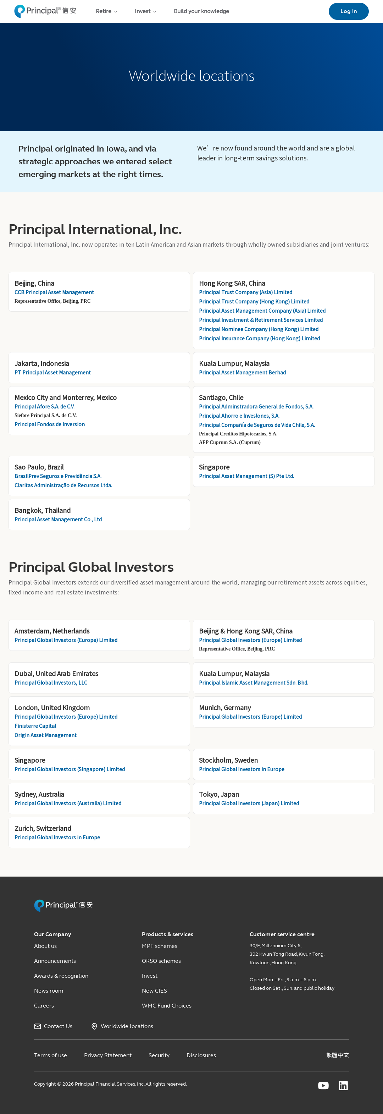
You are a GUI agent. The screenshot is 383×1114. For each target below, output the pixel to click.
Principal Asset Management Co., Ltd (58, 519)
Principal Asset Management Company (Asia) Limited (263, 310)
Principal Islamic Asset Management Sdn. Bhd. (253, 682)
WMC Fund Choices (167, 1005)
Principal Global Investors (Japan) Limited (249, 803)
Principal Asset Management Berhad (242, 372)
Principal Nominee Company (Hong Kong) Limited (259, 329)
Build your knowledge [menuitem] (201, 11)
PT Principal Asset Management (53, 372)
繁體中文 (337, 1055)
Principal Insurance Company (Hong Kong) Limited (259, 338)
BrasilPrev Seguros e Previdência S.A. (58, 475)
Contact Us (58, 1026)
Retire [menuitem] (107, 11)
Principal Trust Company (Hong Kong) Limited (254, 301)
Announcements (55, 960)
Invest (149, 975)
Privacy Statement (108, 1055)
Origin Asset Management (46, 735)
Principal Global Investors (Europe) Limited (66, 639)
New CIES (154, 990)
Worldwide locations (127, 1026)
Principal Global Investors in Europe (241, 769)
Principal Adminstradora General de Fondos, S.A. (257, 406)
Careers (44, 1005)
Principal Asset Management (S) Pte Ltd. (246, 475)
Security (159, 1055)
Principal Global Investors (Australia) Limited (68, 803)
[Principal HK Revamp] (63, 910)
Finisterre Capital (36, 725)
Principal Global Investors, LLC (51, 682)
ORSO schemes (161, 960)
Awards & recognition (61, 975)
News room (48, 990)
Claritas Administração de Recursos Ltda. (63, 485)
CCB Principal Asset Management (54, 292)
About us (45, 946)
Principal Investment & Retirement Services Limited (261, 319)
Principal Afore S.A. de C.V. (44, 406)
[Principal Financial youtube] (323, 1085)
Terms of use (50, 1055)
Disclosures (201, 1055)
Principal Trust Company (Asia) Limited (246, 292)
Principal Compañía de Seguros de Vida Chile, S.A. (257, 424)
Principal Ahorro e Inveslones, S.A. (240, 415)
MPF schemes (159, 946)
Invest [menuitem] (146, 11)
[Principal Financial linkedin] (343, 1085)
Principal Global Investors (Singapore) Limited (70, 769)
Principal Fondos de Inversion (50, 424)
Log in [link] (348, 11)
